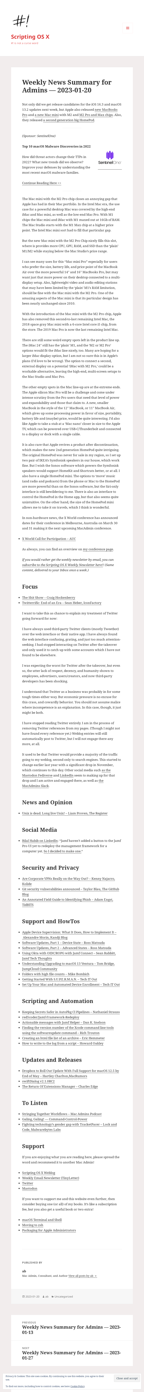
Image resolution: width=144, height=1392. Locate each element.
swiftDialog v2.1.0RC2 (38, 1081)
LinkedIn (67, 775)
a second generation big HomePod (68, 120)
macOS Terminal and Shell (42, 1220)
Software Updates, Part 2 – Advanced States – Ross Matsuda (66, 948)
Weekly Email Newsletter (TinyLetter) (50, 1178)
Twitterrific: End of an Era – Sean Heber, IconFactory (61, 603)
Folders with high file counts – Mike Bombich (55, 974)
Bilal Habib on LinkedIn (40, 840)
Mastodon (29, 1188)
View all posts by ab (81, 1276)
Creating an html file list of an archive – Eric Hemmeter (63, 1038)
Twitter (27, 1183)
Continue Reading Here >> (41, 183)
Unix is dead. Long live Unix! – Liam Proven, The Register (65, 813)
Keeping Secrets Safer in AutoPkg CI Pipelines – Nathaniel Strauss (71, 1012)
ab (47, 1296)
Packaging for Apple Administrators (49, 1230)
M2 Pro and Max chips (96, 115)
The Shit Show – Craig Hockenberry (48, 597)
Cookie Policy (77, 1386)
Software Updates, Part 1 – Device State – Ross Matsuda (63, 942)
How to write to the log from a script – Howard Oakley (63, 1043)
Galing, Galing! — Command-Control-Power (54, 1119)
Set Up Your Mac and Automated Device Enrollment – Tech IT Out (71, 984)
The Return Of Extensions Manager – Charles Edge (60, 1086)
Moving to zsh (32, 1225)
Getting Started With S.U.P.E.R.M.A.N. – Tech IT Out (59, 979)
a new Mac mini (47, 115)
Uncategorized (64, 1296)
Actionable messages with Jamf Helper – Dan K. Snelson (64, 1022)
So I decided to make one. (62, 851)
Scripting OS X (30, 36)
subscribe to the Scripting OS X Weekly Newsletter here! (62, 565)
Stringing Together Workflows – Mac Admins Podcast (62, 1114)
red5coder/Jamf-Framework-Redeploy (50, 1017)
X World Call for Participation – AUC (49, 539)
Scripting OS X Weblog (38, 1173)
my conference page (98, 549)
